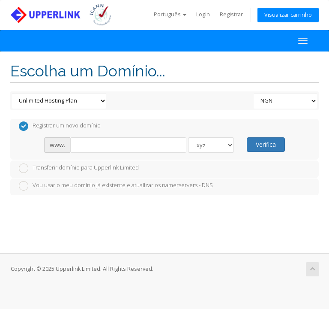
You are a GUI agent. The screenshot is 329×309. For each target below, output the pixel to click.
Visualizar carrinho (288, 14)
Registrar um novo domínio (60, 126)
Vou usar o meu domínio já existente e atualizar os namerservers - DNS (116, 186)
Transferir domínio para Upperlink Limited (79, 168)
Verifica (266, 144)
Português (170, 14)
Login (203, 14)
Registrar (231, 14)
